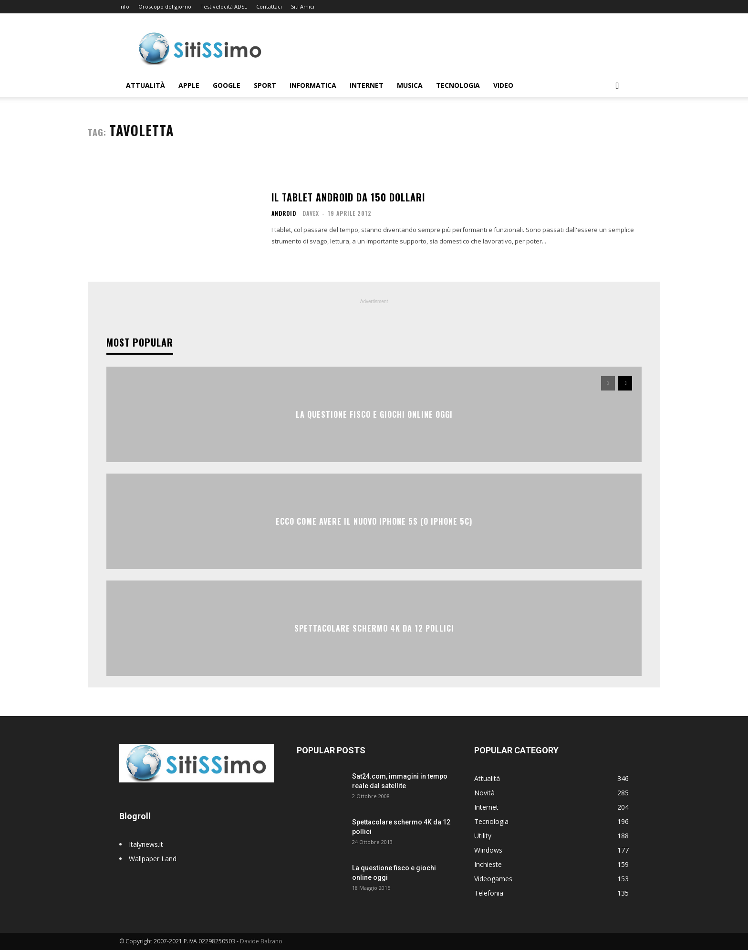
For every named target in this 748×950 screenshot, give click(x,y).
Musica (410, 85)
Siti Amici (302, 6)
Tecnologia (458, 85)
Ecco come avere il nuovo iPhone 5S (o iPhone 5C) (374, 521)
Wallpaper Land (153, 858)
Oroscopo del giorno (164, 6)
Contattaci (269, 6)
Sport (265, 85)
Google (226, 85)
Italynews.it (146, 844)
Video (503, 85)
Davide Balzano (261, 941)
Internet (367, 85)
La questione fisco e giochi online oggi (374, 414)
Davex (310, 213)
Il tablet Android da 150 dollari (348, 197)
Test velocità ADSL (223, 6)
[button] (617, 86)
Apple (188, 85)
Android (283, 213)
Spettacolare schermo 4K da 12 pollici (374, 628)
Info (124, 6)
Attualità (145, 85)
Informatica (313, 85)
